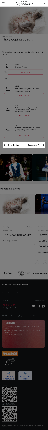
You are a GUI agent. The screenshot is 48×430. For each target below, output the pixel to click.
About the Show (13, 145)
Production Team (35, 145)
